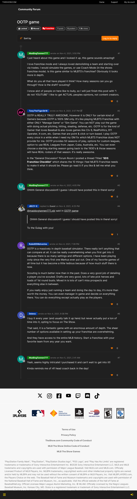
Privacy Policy (68, 435)
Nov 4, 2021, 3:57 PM (69, 111)
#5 (119, 244)
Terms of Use (68, 429)
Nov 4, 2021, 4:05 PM (70, 185)
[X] (40, 396)
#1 (119, 53)
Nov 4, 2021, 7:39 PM (69, 244)
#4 (119, 206)
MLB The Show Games (68, 451)
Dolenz (32, 313)
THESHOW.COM (9, 2)
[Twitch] (78, 396)
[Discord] (87, 396)
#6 (119, 313)
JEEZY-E (33, 206)
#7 (119, 357)
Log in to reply (110, 38)
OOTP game (71, 210)
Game (101, 2)
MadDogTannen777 (38, 53)
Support (114, 2)
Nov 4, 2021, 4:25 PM (69, 206)
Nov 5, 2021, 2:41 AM (70, 357)
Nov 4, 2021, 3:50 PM (70, 53)
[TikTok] (97, 396)
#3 (119, 185)
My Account (129, 2)
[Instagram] (49, 396)
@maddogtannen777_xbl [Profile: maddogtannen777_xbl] (41, 210)
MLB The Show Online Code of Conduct (68, 446)
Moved (35, 28)
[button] (4, 495)
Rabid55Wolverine (38, 244)
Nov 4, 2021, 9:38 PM (58, 313)
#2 (119, 111)
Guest (52, 206)
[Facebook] (59, 396)
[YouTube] (68, 396)
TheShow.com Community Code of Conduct (68, 440)
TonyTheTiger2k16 (38, 111)
